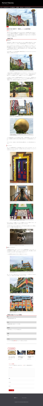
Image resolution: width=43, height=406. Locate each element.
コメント (10, 367)
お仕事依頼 (17, 7)
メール (10, 382)
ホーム (1, 7)
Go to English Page (27, 7)
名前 (9, 378)
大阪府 (7, 26)
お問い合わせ (21, 7)
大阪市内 (8, 30)
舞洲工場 (15, 340)
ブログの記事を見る (12, 7)
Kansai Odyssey (8, 3)
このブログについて (6, 7)
